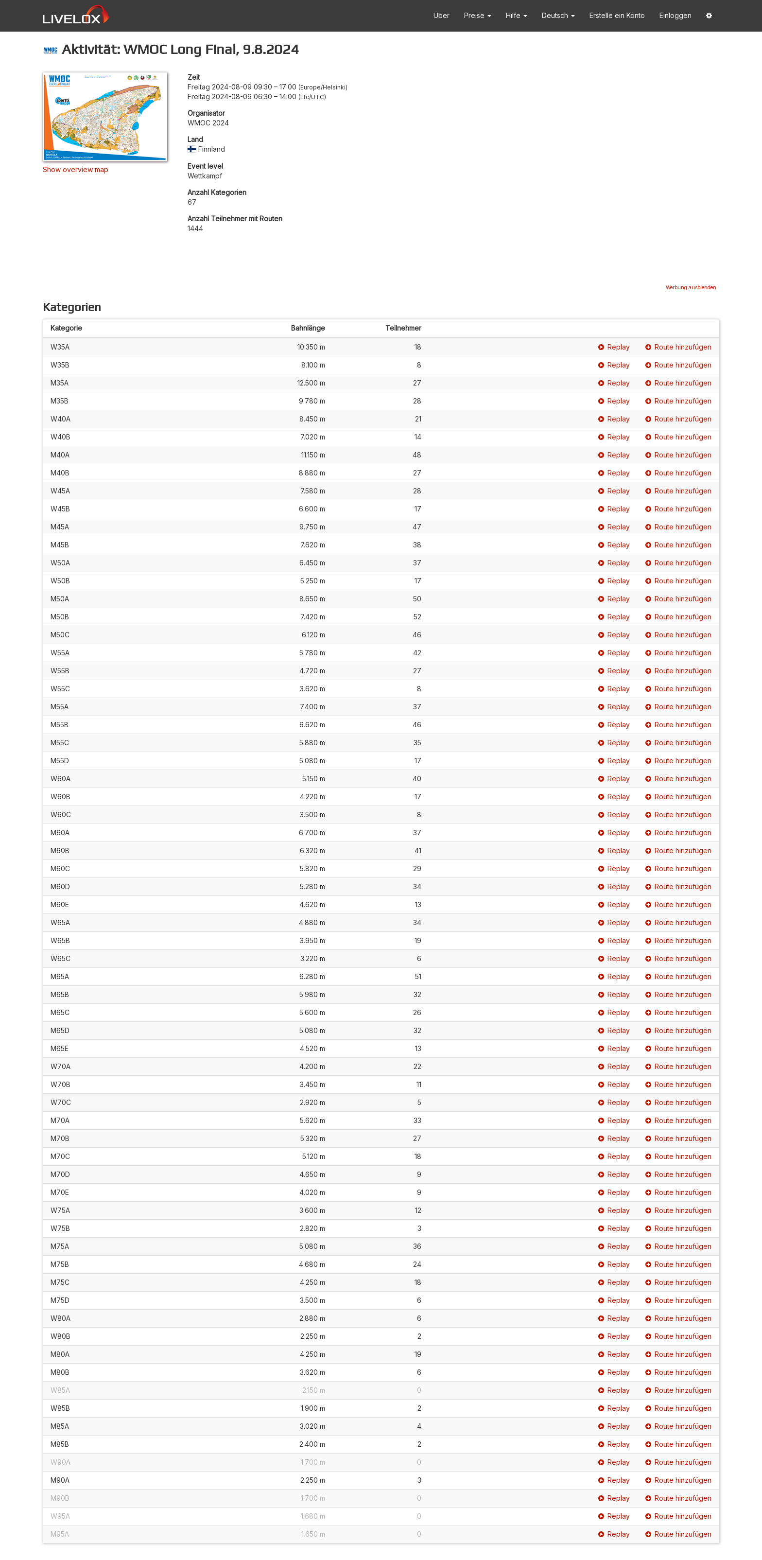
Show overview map (75, 169)
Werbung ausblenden (691, 287)
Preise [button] (477, 15)
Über (441, 15)
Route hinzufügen (678, 347)
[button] (709, 16)
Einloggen (675, 15)
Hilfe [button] (516, 15)
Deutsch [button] (558, 15)
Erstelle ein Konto (617, 15)
